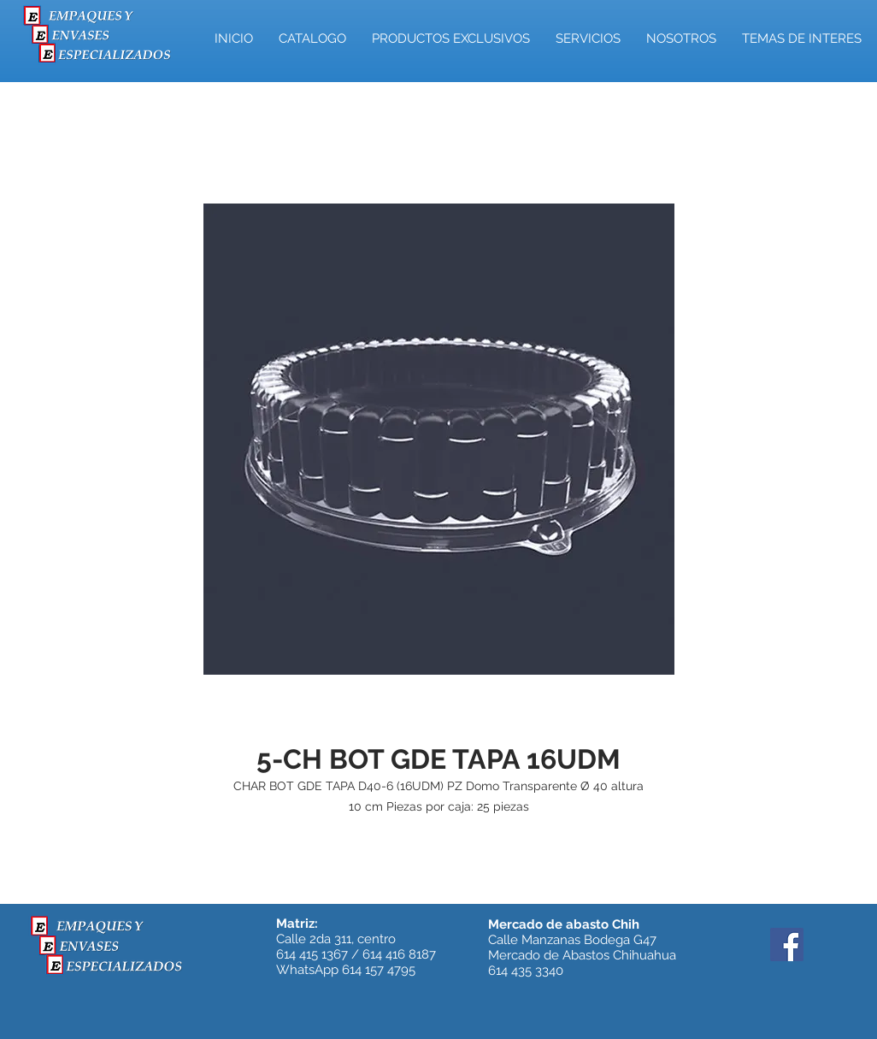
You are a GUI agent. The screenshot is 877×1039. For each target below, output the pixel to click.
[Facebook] (786, 944)
